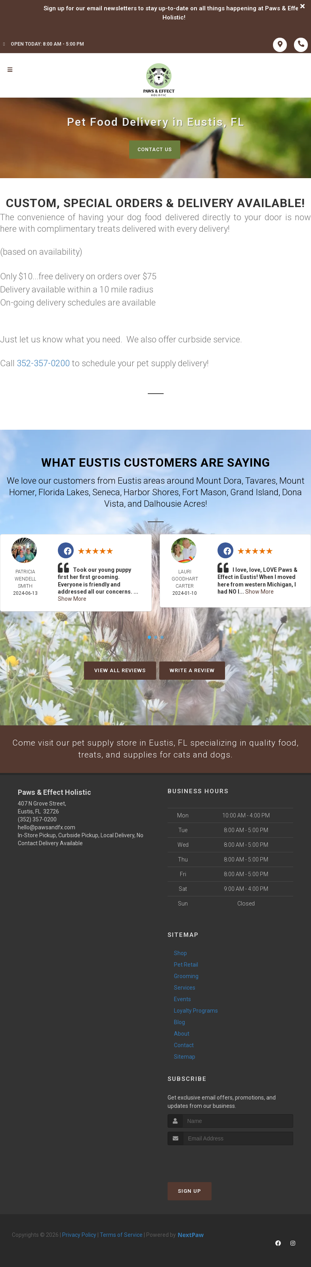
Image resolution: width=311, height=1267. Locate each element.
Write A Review (192, 669)
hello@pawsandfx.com (46, 826)
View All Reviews (120, 669)
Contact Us (155, 149)
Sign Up (189, 1190)
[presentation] (210, 1159)
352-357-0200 (43, 363)
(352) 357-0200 (37, 818)
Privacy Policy (79, 1233)
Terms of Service (121, 1233)
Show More (72, 598)
